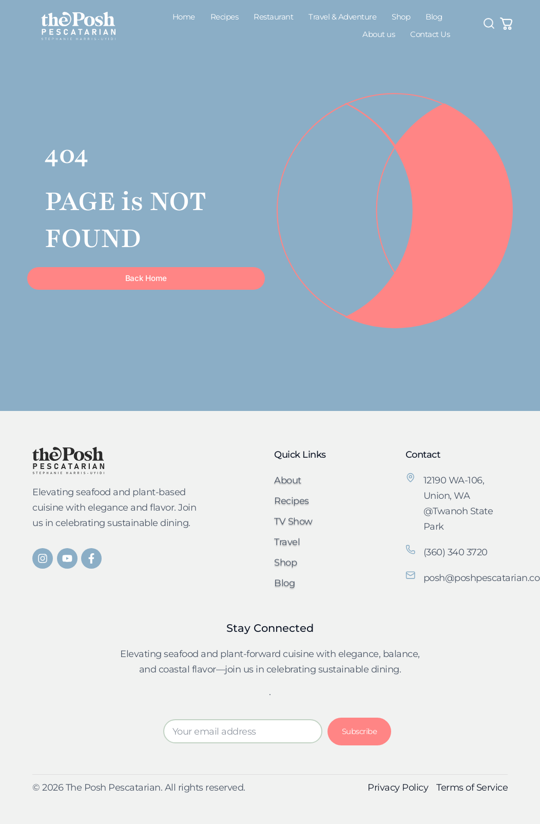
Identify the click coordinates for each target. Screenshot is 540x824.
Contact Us (430, 34)
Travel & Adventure (342, 17)
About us (378, 34)
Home (183, 17)
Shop (401, 17)
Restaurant (273, 17)
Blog (434, 17)
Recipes (224, 17)
